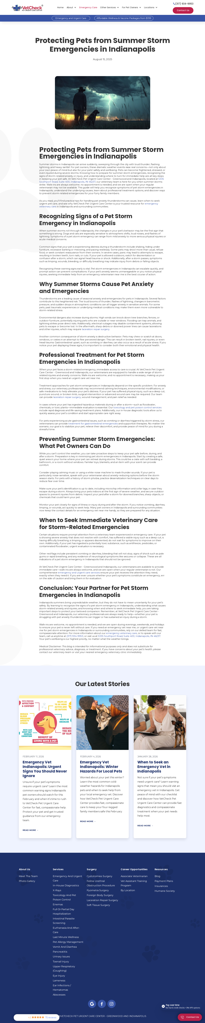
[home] (27, 7)
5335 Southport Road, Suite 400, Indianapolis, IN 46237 (129, 636)
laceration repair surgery (95, 329)
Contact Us (183, 10)
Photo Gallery (27, 880)
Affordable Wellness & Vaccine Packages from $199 (124, 18)
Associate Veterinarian (134, 876)
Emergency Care (88, 7)
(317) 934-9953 (75, 636)
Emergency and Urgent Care (70, 18)
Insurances (161, 886)
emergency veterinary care (121, 633)
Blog (157, 876)
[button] (71, 7)
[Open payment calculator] (181, 1006)
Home (60, 7)
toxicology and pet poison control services (137, 407)
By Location (128, 890)
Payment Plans (164, 880)
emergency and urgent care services (79, 572)
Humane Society (165, 890)
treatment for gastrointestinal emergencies (93, 423)
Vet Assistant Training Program (134, 883)
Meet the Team (28, 876)
